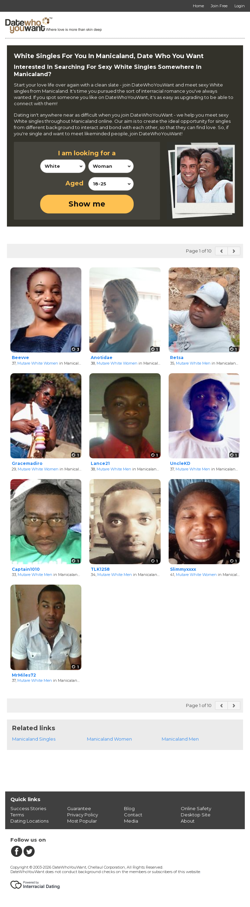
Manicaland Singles (33, 739)
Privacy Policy (82, 814)
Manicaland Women (109, 739)
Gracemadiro (27, 463)
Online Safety (196, 808)
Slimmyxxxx (183, 569)
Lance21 (100, 463)
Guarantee (79, 808)
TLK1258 (100, 569)
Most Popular (82, 821)
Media (131, 821)
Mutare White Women (37, 363)
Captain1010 (26, 569)
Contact (133, 814)
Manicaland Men (180, 739)
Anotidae (102, 357)
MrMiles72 (24, 675)
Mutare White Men (193, 363)
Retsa (177, 357)
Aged (74, 183)
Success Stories (28, 808)
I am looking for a (87, 153)
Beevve (20, 357)
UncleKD (180, 463)
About (188, 821)
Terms (17, 814)
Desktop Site (196, 814)
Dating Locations (29, 821)
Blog (129, 808)
